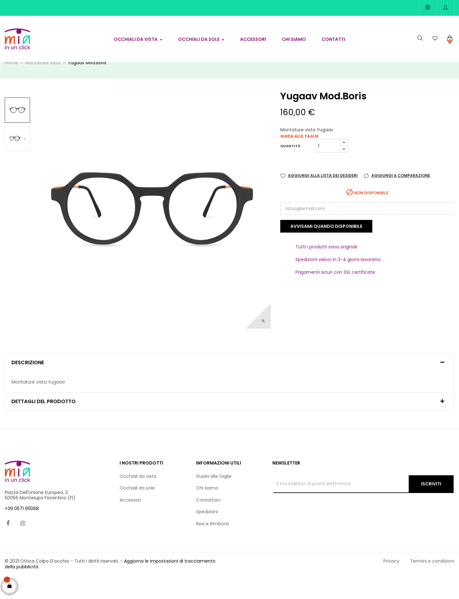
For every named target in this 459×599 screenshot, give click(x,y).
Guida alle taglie (299, 159)
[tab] (229, 385)
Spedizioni (207, 534)
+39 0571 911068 (22, 531)
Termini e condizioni (432, 584)
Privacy (391, 584)
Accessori (130, 522)
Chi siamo (207, 511)
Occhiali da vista (138, 499)
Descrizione (27, 385)
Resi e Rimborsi (212, 546)
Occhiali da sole (137, 511)
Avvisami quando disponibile (326, 249)
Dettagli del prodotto (43, 424)
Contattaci (208, 522)
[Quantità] (327, 169)
